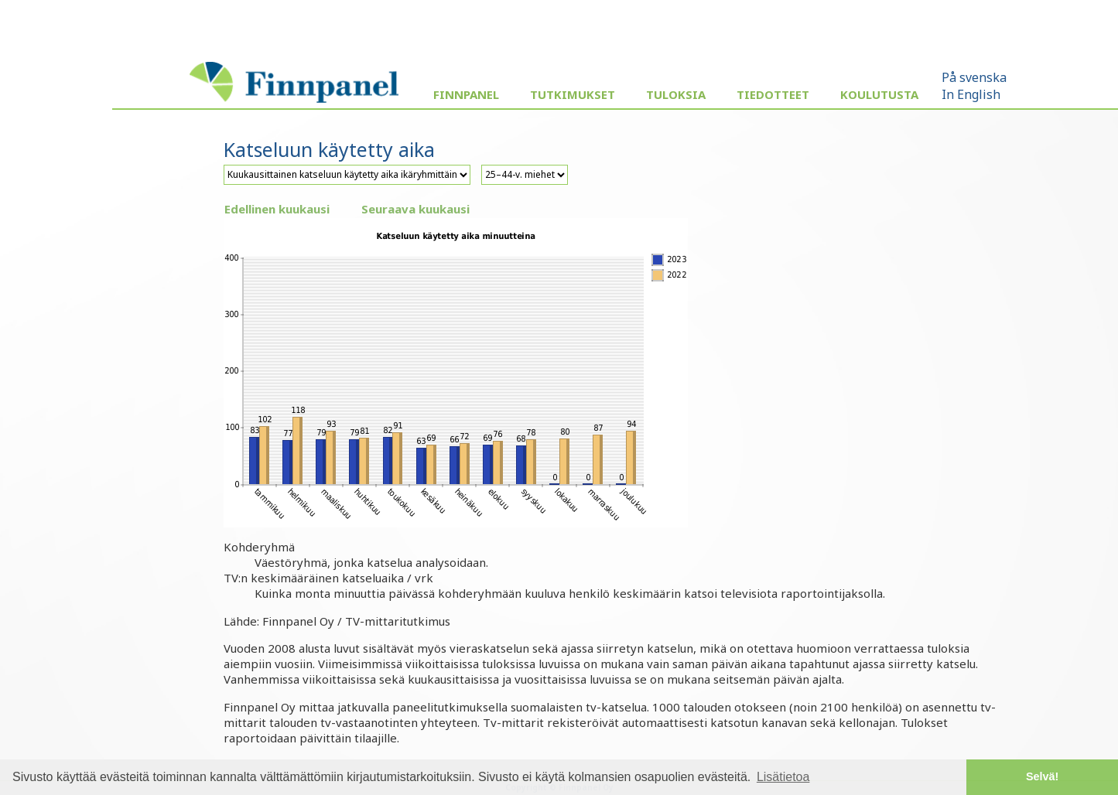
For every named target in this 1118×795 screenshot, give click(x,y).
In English (971, 94)
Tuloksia (676, 94)
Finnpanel (466, 94)
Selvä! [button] (1042, 776)
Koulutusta (879, 94)
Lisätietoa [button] (783, 776)
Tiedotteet (773, 94)
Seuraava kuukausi (415, 209)
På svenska (974, 77)
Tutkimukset (572, 94)
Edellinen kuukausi (277, 209)
